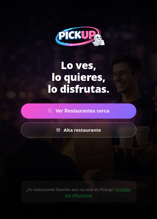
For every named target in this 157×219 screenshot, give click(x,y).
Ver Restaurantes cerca (78, 110)
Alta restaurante (78, 130)
